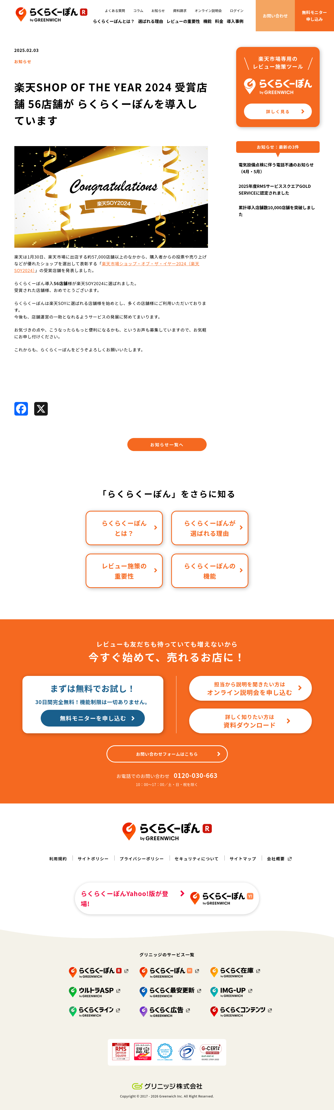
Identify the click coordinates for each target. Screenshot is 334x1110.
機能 (207, 21)
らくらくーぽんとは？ (114, 21)
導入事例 (235, 21)
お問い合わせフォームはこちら (178, 760)
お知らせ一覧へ (167, 451)
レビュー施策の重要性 (130, 577)
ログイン (236, 10)
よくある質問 (115, 10)
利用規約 (55, 865)
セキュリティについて (197, 865)
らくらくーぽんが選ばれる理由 (213, 534)
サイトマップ (245, 865)
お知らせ (158, 10)
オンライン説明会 (208, 10)
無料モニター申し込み (314, 15)
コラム (138, 10)
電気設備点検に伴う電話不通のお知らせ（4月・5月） (276, 174)
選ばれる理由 (150, 21)
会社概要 (278, 865)
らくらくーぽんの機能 (213, 577)
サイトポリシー (91, 865)
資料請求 (180, 10)
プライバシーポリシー (141, 865)
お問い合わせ (275, 16)
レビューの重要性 (183, 21)
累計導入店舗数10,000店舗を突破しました (276, 216)
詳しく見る (285, 117)
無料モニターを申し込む (98, 724)
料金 (219, 21)
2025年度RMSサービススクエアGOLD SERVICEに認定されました (274, 195)
